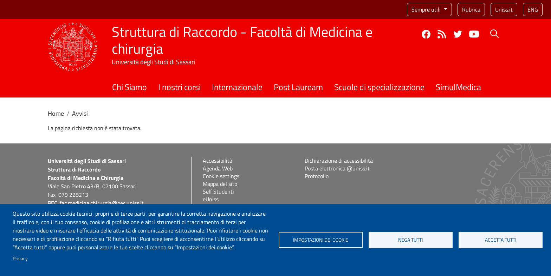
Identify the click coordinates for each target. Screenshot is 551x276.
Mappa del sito (220, 184)
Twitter (457, 34)
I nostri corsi (179, 87)
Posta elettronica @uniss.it (337, 168)
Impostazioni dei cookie (320, 239)
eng (532, 9)
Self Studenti (218, 191)
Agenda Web (218, 168)
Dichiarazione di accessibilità (339, 160)
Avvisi (80, 113)
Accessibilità (217, 160)
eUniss (211, 199)
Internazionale (237, 87)
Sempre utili (426, 9)
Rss (441, 34)
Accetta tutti (500, 239)
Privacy (20, 258)
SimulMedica (458, 87)
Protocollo (317, 176)
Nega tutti (410, 239)
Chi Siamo (129, 87)
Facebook (426, 34)
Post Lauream (298, 87)
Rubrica (471, 9)
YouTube (474, 34)
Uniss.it (504, 9)
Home (56, 113)
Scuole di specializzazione (379, 87)
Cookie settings (221, 176)
